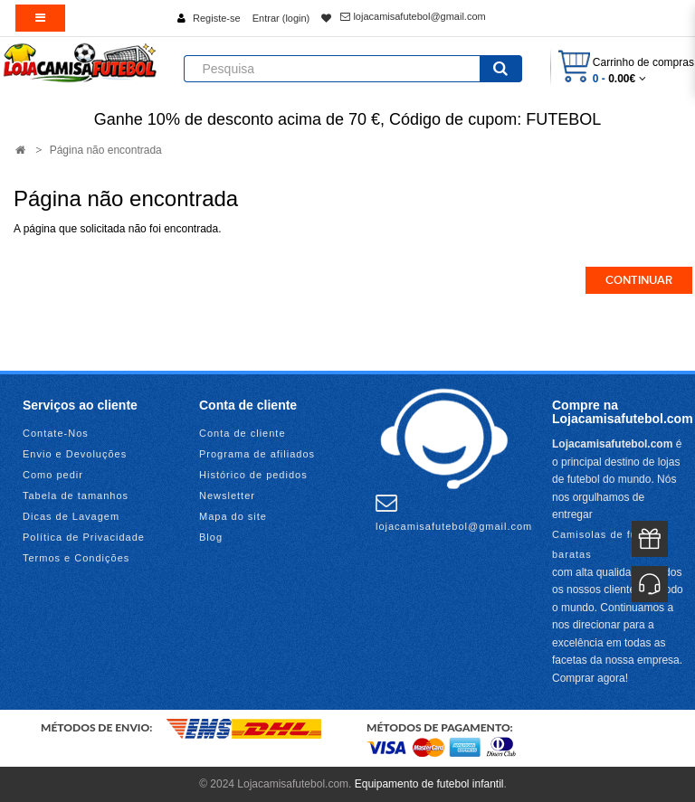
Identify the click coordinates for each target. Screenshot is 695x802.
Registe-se (217, 18)
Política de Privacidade (84, 537)
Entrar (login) (281, 18)
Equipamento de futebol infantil (429, 784)
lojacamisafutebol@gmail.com (412, 16)
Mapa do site (233, 516)
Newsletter (227, 495)
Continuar (638, 280)
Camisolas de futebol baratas (607, 544)
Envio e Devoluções (75, 453)
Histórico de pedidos (253, 474)
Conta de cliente (242, 433)
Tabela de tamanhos (76, 495)
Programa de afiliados (257, 453)
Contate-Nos (56, 433)
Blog (211, 537)
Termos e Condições (76, 557)
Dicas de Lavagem (71, 516)
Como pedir (53, 474)
